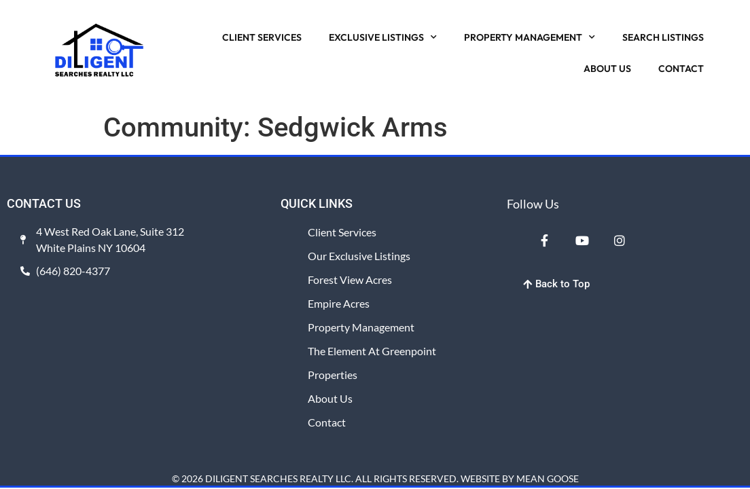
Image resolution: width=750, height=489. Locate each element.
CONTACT (681, 68)
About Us (330, 398)
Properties (332, 374)
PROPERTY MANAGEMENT (529, 37)
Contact (327, 422)
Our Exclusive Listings (359, 255)
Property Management (361, 327)
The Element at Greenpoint (372, 350)
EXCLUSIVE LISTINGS (383, 37)
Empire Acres (339, 303)
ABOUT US (607, 68)
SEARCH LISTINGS (663, 37)
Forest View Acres (350, 279)
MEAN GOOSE (547, 478)
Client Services (342, 231)
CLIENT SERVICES (262, 37)
